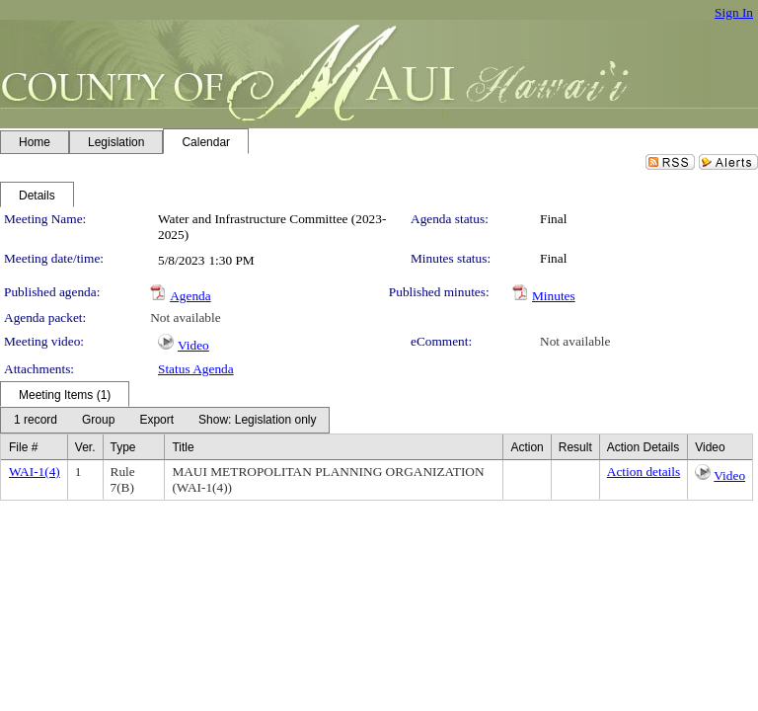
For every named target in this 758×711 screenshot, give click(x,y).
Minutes (553, 295)
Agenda (190, 295)
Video (193, 345)
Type (123, 447)
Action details (643, 471)
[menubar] (165, 420)
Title (182, 447)
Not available (185, 317)
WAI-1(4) (34, 471)
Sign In (734, 12)
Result (575, 447)
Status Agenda (196, 368)
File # (23, 447)
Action (526, 447)
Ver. (85, 447)
